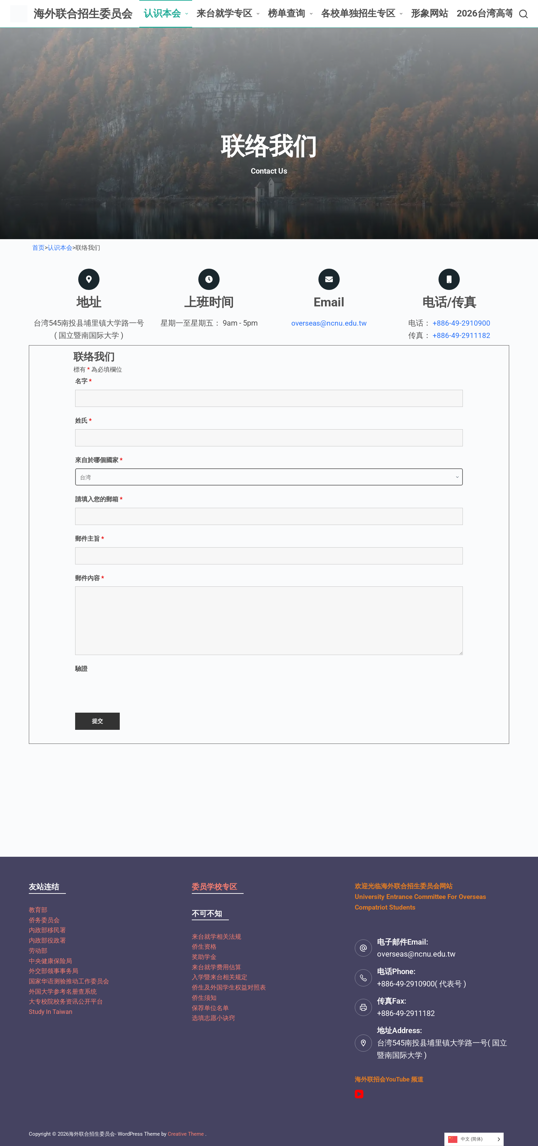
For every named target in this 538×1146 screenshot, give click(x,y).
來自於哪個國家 (98, 460)
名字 (83, 381)
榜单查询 (291, 13)
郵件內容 (89, 578)
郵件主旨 (89, 538)
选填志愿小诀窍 (213, 1017)
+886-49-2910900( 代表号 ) (421, 984)
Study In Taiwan (50, 1011)
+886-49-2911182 (461, 335)
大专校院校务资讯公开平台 (66, 1001)
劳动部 (38, 950)
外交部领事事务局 (53, 970)
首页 (38, 247)
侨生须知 (204, 997)
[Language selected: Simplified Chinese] (474, 1139)
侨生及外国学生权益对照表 (229, 987)
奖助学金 (204, 956)
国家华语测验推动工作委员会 (69, 981)
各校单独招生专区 (363, 13)
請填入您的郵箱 (98, 499)
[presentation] (127, 690)
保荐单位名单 (210, 1007)
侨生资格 (204, 946)
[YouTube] (359, 1094)
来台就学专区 (229, 13)
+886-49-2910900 (461, 323)
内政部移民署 (47, 930)
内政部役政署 (47, 940)
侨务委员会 (44, 920)
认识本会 (167, 13)
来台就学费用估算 (216, 967)
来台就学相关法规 (216, 936)
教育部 (38, 909)
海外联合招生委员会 (83, 13)
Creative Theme (186, 1134)
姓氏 (83, 420)
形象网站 (429, 13)
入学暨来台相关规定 (219, 977)
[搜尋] (523, 14)
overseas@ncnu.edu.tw (329, 323)
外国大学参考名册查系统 (63, 991)
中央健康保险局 (50, 960)
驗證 (81, 668)
